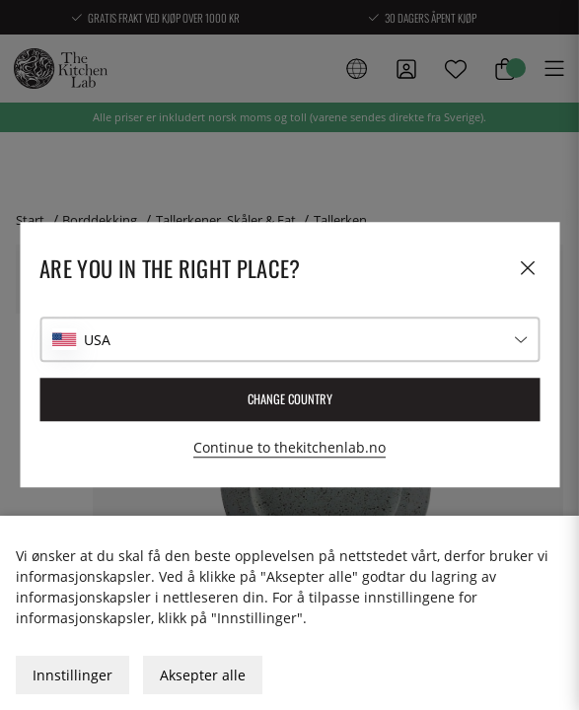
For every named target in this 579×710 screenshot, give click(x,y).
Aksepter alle (203, 675)
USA (97, 339)
